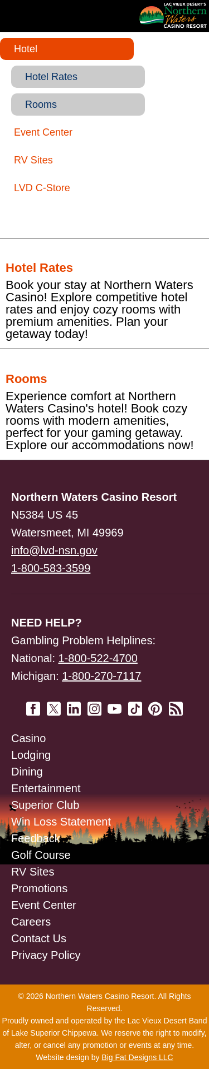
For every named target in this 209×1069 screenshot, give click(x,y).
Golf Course (41, 855)
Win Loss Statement (61, 822)
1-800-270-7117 (101, 676)
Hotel (25, 48)
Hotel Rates (51, 76)
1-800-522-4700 (98, 658)
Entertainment (46, 788)
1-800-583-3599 (50, 568)
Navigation (33, 16)
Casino (28, 738)
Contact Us (38, 938)
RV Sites (33, 160)
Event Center (43, 132)
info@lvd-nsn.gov (54, 550)
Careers (31, 922)
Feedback (35, 838)
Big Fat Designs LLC (137, 1057)
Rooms (41, 104)
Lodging (31, 755)
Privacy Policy (45, 955)
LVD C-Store (42, 187)
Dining (27, 771)
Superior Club (45, 805)
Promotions (39, 888)
